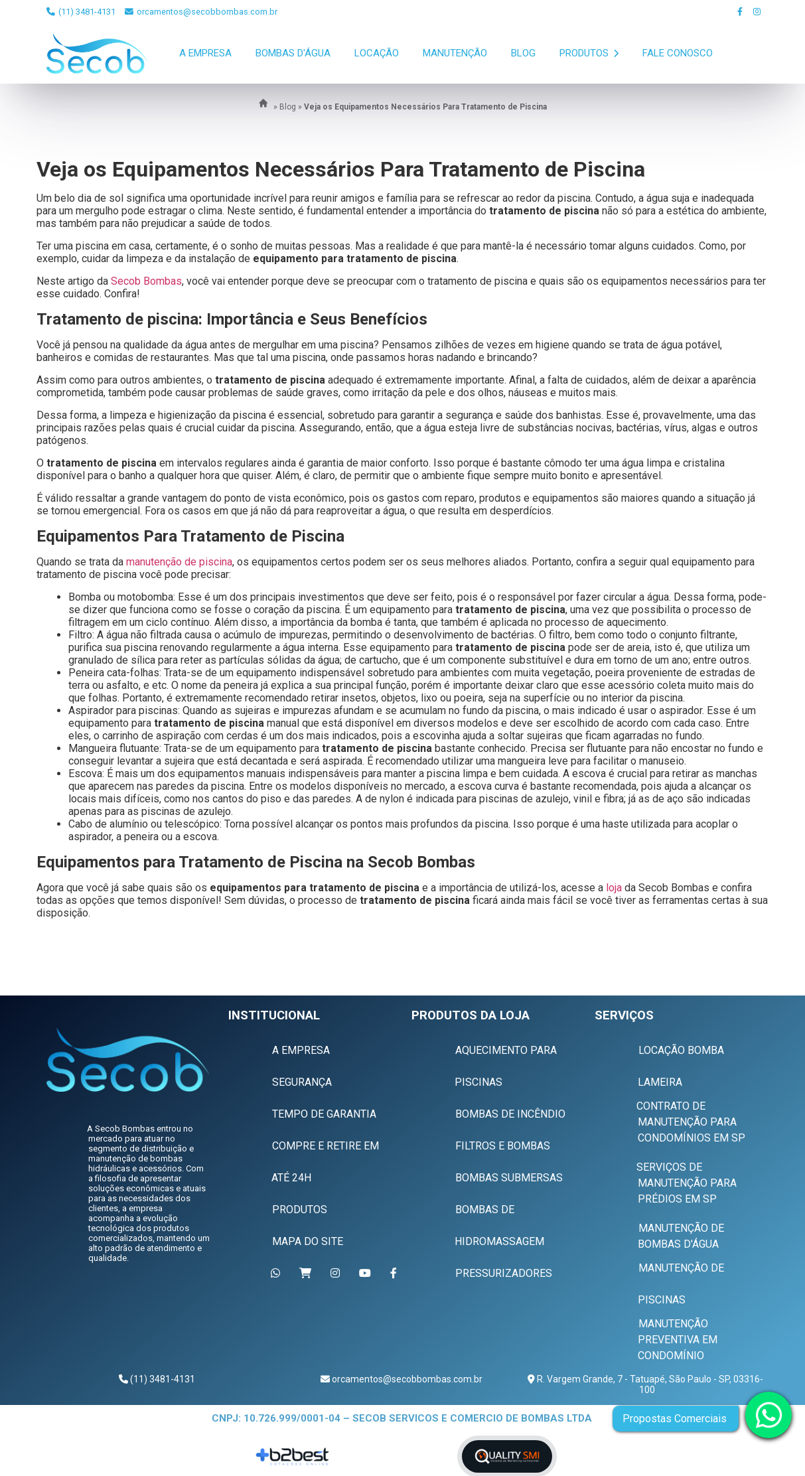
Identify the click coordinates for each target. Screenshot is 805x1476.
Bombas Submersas (509, 1177)
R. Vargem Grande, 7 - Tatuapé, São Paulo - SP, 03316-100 (649, 1384)
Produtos (589, 53)
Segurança (302, 1082)
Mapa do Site (307, 1241)
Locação (376, 53)
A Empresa (205, 53)
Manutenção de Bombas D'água (681, 1236)
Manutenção (455, 53)
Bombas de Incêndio (510, 1114)
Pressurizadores (503, 1273)
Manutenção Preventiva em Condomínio (677, 1339)
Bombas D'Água (293, 53)
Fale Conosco (677, 53)
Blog (523, 53)
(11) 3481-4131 (80, 12)
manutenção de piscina (179, 561)
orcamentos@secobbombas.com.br (201, 12)
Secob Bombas (146, 281)
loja (614, 887)
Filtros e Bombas (502, 1146)
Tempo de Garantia (324, 1114)
